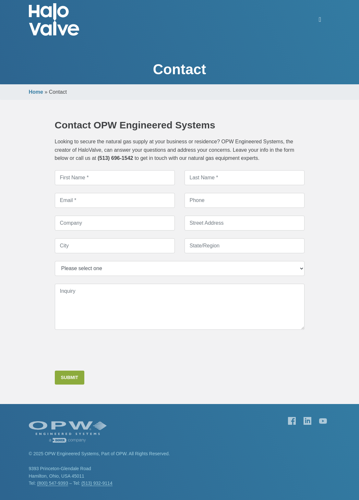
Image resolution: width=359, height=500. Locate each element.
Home (36, 92)
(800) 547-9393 (52, 483)
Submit (69, 377)
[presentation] (104, 350)
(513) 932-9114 (97, 483)
